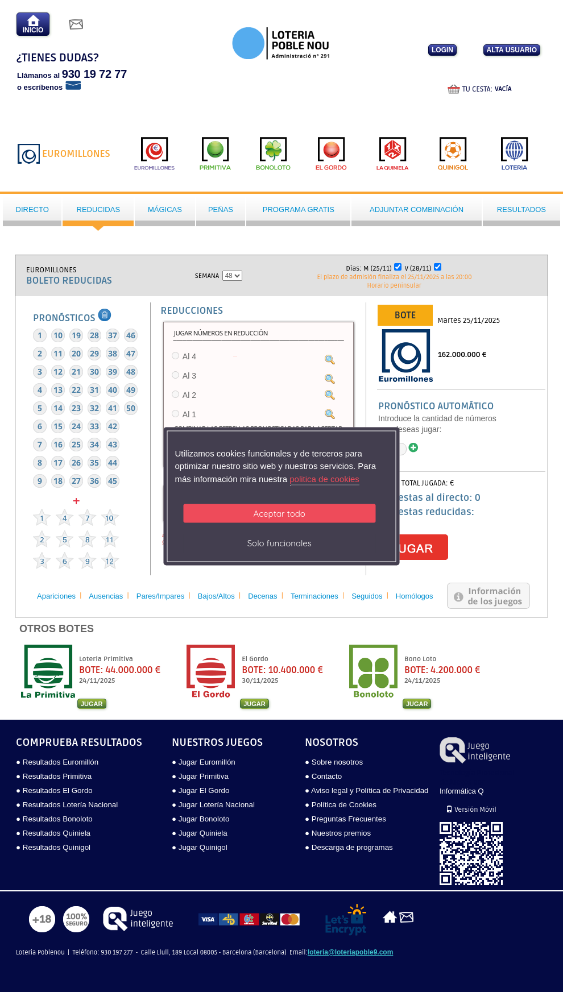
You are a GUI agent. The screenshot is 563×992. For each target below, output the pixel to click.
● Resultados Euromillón (57, 762)
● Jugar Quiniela (199, 833)
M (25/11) (377, 268)
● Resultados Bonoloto (54, 819)
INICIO (33, 24)
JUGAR (92, 703)
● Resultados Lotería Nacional (67, 804)
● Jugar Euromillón (203, 762)
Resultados (521, 209)
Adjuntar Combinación (416, 209)
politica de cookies (324, 478)
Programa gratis (298, 209)
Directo (32, 209)
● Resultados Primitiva (54, 776)
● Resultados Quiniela (53, 833)
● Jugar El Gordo (200, 790)
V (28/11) (418, 268)
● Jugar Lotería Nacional (213, 804)
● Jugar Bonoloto (200, 819)
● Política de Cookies (340, 804)
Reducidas (99, 209)
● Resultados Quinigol (53, 847)
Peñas (220, 209)
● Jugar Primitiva (200, 776)
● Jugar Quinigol (199, 847)
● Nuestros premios (338, 833)
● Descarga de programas (349, 847)
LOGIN (442, 50)
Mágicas (165, 209)
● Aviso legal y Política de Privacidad (366, 790)
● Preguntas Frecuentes (345, 819)
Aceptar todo (279, 513)
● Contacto (323, 776)
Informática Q (461, 791)
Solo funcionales (279, 543)
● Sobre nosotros (334, 762)
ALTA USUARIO (512, 50)
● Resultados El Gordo (54, 790)
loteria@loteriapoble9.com (350, 952)
